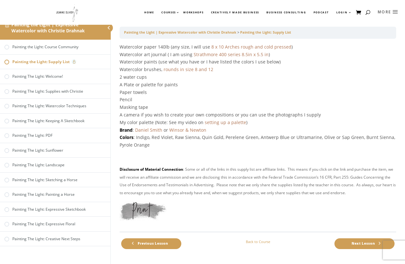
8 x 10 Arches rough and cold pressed (251, 47)
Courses (168, 12)
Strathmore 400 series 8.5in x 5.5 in (231, 54)
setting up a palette (225, 122)
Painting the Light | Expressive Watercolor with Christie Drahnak (48, 28)
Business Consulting (286, 12)
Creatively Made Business (235, 12)
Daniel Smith (148, 130)
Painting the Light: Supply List (265, 32)
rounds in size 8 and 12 (188, 69)
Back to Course (258, 242)
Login (341, 12)
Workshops (193, 12)
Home (149, 12)
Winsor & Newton (187, 130)
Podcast (321, 12)
